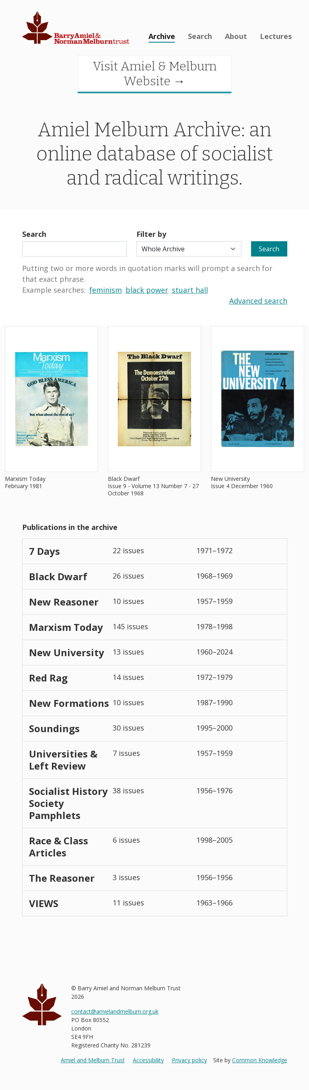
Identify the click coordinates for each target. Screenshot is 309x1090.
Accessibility (148, 1060)
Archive (161, 36)
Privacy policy (189, 1060)
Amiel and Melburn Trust (93, 1060)
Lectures (276, 36)
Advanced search (258, 301)
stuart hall (190, 290)
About (236, 36)
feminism (105, 290)
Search (200, 36)
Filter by (151, 234)
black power (147, 290)
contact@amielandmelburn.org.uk (115, 1011)
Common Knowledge (259, 1060)
